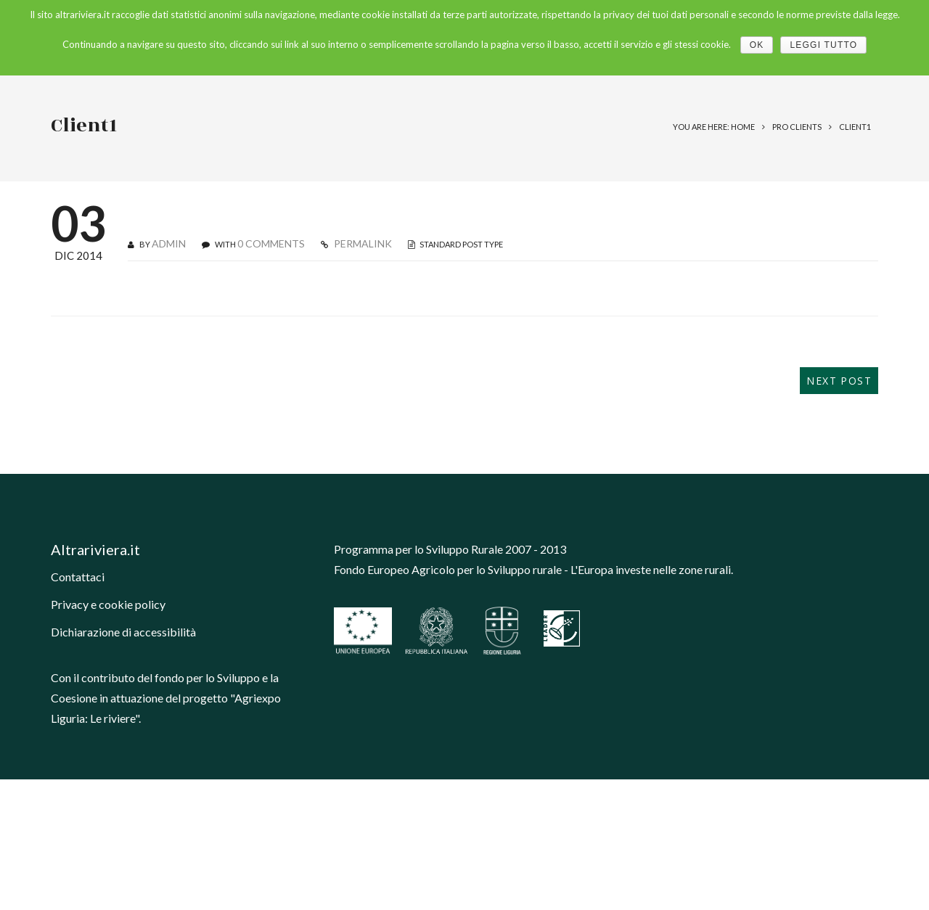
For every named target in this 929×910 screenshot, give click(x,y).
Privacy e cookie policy (108, 604)
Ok (757, 45)
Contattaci (78, 576)
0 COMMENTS (271, 243)
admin (169, 243)
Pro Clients (797, 126)
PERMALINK (362, 243)
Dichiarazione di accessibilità (123, 632)
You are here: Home (714, 126)
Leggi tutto (823, 45)
